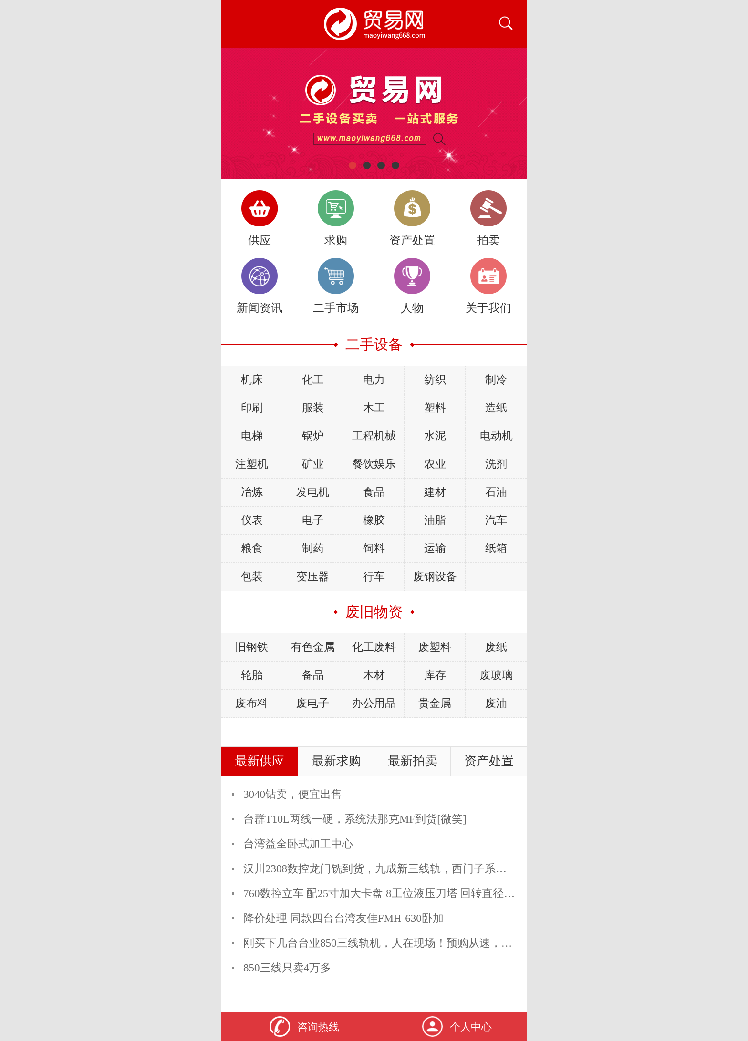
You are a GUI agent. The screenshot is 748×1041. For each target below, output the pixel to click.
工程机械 (374, 436)
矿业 (313, 464)
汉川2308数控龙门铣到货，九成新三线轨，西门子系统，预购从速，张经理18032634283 (454, 869)
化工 (313, 380)
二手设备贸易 (374, 24)
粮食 (252, 548)
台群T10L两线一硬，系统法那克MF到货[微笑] (355, 819)
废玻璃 (496, 675)
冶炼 (252, 492)
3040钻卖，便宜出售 (292, 794)
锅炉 (313, 436)
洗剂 (496, 464)
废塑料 (434, 647)
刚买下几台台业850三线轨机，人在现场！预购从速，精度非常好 (399, 943)
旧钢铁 (251, 647)
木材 (374, 675)
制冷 (496, 380)
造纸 (496, 408)
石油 (496, 492)
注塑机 (251, 464)
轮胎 (252, 675)
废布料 (251, 703)
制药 (313, 548)
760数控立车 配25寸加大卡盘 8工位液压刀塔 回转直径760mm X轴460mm (417, 893)
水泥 (435, 436)
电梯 (252, 436)
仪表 (252, 520)
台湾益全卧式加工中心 (298, 844)
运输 (435, 548)
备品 (313, 675)
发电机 (312, 492)
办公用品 (374, 703)
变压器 (312, 576)
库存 (435, 675)
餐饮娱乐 (374, 464)
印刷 (252, 408)
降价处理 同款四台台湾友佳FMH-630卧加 (343, 918)
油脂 (435, 520)
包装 (252, 576)
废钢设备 (435, 576)
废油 (496, 703)
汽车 (496, 520)
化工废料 (374, 647)
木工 (374, 408)
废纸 (496, 647)
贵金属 (434, 703)
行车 (374, 576)
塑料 (435, 408)
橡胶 (374, 520)
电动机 (496, 436)
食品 (374, 492)
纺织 (435, 380)
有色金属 (313, 647)
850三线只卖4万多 (287, 968)
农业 (435, 464)
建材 (435, 492)
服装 (313, 408)
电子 (313, 520)
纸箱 (496, 548)
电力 (374, 380)
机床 (252, 380)
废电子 (312, 703)
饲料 (374, 548)
